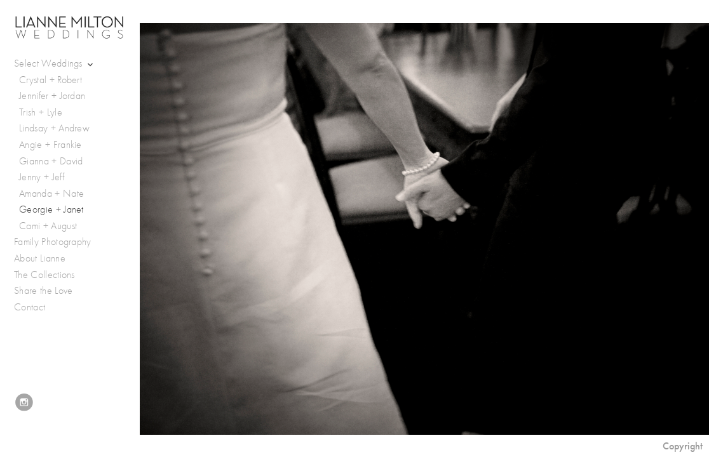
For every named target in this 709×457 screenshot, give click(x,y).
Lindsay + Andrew (54, 128)
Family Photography (52, 242)
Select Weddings (54, 64)
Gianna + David (51, 161)
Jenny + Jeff (41, 177)
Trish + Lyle (40, 112)
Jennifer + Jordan (52, 96)
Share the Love (43, 290)
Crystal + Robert (50, 80)
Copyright (683, 446)
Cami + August (48, 226)
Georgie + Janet (51, 209)
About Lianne (39, 258)
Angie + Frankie (50, 144)
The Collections (44, 275)
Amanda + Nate (51, 193)
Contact (29, 307)
